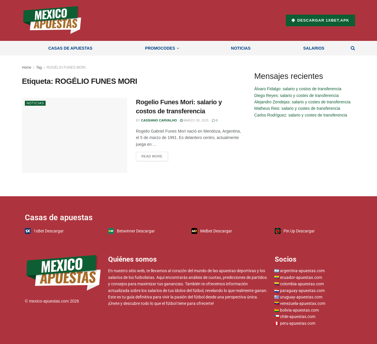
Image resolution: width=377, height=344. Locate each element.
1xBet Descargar (44, 231)
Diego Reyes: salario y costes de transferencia (296, 95)
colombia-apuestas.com (302, 284)
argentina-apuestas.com (302, 270)
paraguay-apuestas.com (302, 290)
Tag (38, 67)
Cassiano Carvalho (159, 120)
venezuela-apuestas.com (302, 303)
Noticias (240, 48)
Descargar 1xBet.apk (320, 20)
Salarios (313, 48)
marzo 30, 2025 (194, 120)
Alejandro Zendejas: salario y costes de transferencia (302, 102)
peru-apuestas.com (297, 323)
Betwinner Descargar (131, 231)
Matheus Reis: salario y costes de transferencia (297, 108)
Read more (154, 155)
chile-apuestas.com (297, 316)
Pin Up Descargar (295, 231)
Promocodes (160, 48)
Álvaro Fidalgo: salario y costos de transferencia (297, 88)
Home (26, 67)
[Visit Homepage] (52, 20)
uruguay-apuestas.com (301, 297)
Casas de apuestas (70, 48)
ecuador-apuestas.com (301, 277)
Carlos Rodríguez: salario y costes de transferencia (300, 115)
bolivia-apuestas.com (299, 310)
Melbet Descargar (211, 231)
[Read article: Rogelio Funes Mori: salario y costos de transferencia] (74, 135)
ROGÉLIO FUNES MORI (66, 67)
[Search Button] (353, 48)
